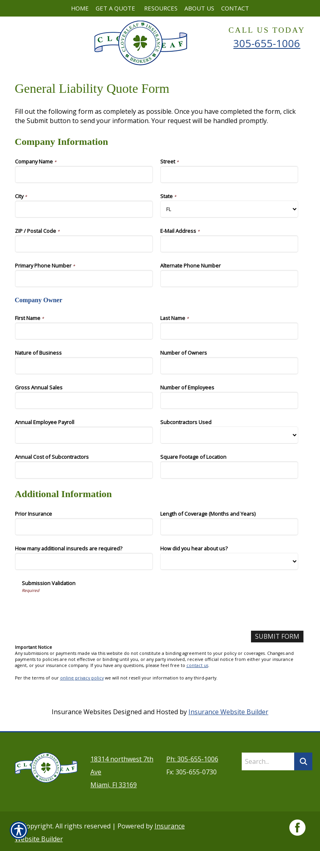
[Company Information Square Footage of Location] (229, 470)
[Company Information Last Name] (229, 331)
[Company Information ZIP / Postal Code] (84, 244)
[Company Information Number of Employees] (229, 400)
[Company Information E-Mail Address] (229, 244)
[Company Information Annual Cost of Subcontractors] (84, 470)
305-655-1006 (266, 43)
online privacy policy (82, 678)
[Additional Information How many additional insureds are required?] (84, 561)
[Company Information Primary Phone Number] (84, 278)
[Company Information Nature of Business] (84, 365)
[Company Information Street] (229, 174)
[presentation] (83, 609)
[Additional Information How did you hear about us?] (229, 561)
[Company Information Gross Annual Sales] (84, 400)
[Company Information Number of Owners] (229, 365)
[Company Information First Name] (84, 331)
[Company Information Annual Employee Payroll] (84, 435)
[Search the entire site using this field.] (268, 759)
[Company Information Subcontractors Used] (229, 435)
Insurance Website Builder (228, 711)
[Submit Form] (276, 636)
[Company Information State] (229, 209)
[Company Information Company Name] (84, 174)
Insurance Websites (81, 711)
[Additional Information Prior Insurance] (84, 526)
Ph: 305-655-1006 (192, 756)
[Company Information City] (84, 209)
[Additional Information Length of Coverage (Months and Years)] (229, 526)
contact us (197, 666)
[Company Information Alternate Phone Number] (229, 278)
